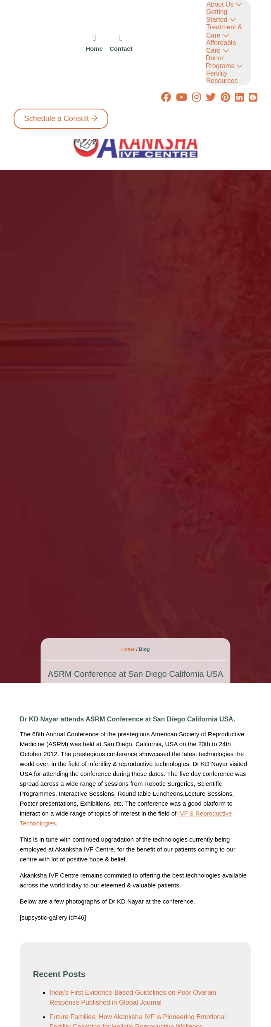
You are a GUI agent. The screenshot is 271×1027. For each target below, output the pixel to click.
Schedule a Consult (56, 118)
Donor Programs (220, 62)
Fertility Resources (222, 77)
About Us (220, 4)
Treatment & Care (224, 31)
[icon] (94, 42)
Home (128, 649)
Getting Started (217, 15)
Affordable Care (221, 46)
